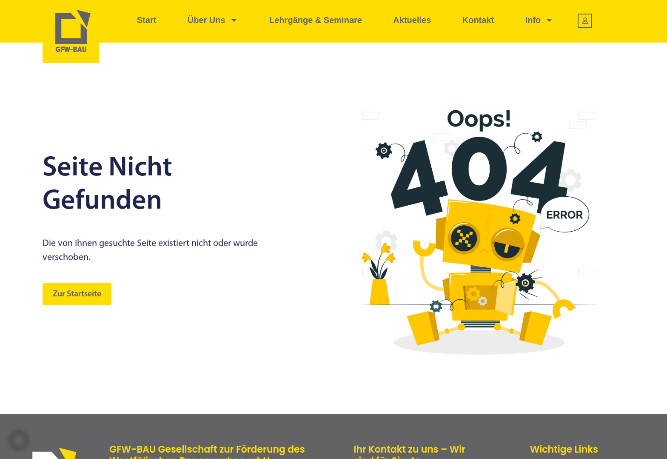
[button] (18, 440)
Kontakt (478, 20)
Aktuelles (412, 20)
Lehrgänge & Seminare (315, 20)
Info (539, 20)
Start (147, 20)
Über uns (213, 20)
